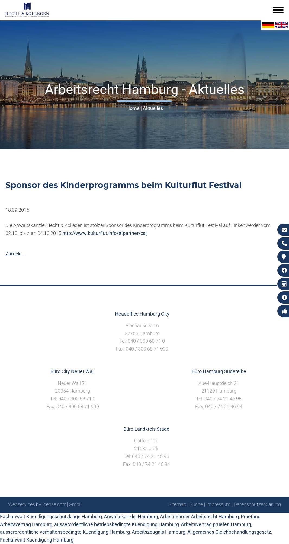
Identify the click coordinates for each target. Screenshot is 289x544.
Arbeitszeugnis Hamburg (158, 532)
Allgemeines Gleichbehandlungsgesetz (229, 532)
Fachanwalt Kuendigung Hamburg (36, 540)
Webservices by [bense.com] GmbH (45, 504)
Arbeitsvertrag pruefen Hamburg (216, 524)
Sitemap (177, 504)
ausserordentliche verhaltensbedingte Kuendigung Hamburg (65, 532)
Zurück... (14, 254)
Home (133, 108)
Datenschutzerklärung (257, 504)
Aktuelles (153, 108)
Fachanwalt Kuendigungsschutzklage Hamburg (51, 516)
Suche (196, 504)
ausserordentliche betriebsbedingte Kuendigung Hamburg (116, 524)
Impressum (218, 504)
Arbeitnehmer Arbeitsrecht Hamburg (199, 516)
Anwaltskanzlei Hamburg (131, 516)
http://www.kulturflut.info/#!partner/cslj (104, 233)
